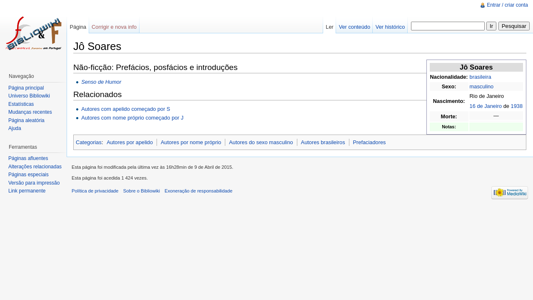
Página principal (26, 88)
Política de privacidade (95, 190)
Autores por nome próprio (191, 142)
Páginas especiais (28, 175)
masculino (482, 86)
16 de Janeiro (486, 106)
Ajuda (14, 128)
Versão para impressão (34, 183)
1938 (517, 106)
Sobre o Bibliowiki (141, 190)
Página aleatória (26, 120)
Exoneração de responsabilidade (198, 190)
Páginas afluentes (28, 158)
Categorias (89, 142)
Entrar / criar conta (507, 5)
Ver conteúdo (354, 27)
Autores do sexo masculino (261, 142)
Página (78, 27)
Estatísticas (21, 104)
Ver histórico (390, 27)
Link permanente (26, 191)
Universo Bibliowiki (29, 96)
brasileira (480, 77)
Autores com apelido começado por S (125, 109)
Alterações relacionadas (35, 167)
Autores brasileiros (323, 142)
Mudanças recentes (30, 112)
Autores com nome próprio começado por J (132, 118)
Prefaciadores (369, 142)
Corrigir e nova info (114, 27)
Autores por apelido (130, 142)
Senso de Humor (101, 82)
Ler (330, 27)
